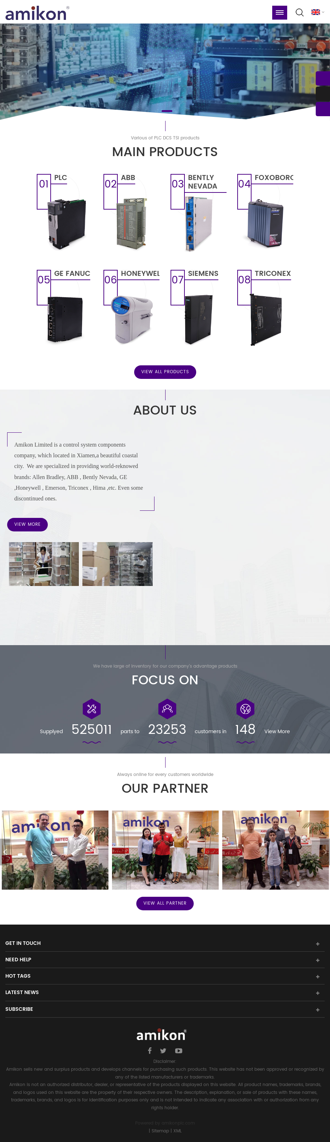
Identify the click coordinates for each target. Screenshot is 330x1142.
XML (177, 1131)
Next (325, 852)
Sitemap (160, 1131)
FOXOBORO (274, 179)
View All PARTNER (165, 903)
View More (27, 524)
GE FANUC (72, 275)
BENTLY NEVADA (202, 183)
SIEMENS (203, 275)
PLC (60, 179)
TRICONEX (273, 275)
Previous (5, 852)
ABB (128, 179)
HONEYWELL (140, 275)
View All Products (165, 372)
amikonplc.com (178, 1123)
